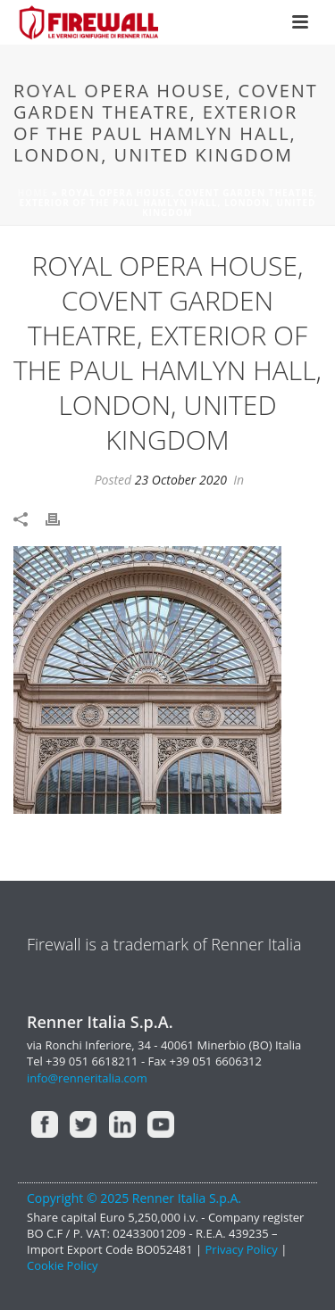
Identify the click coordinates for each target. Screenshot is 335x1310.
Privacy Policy (243, 1249)
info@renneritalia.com (87, 1078)
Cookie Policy (62, 1265)
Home (33, 193)
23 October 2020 (181, 479)
